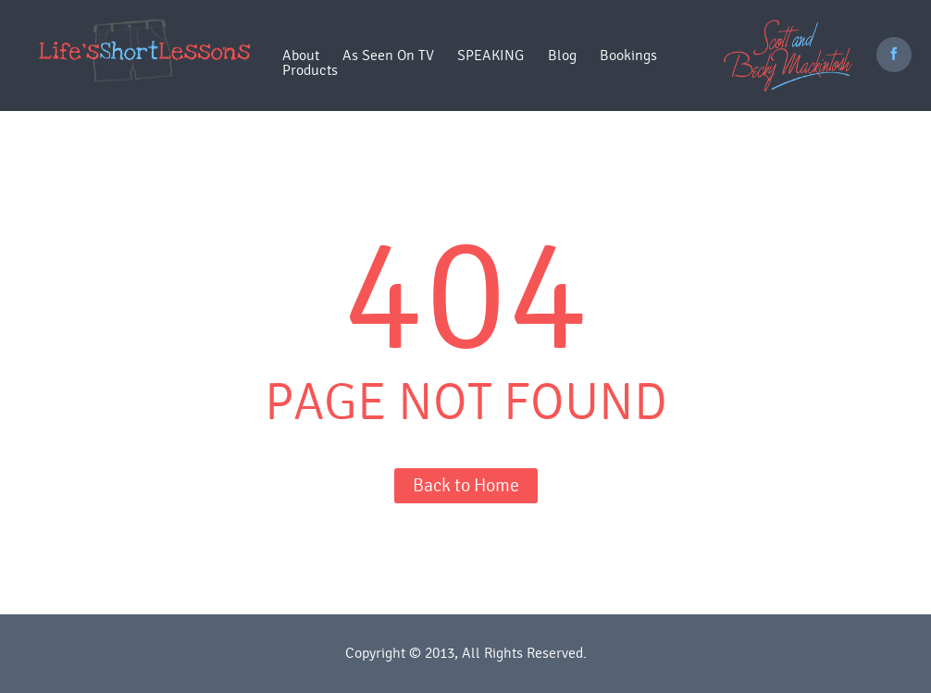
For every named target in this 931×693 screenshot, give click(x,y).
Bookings (628, 55)
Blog (562, 55)
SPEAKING (490, 55)
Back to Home (466, 485)
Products (310, 70)
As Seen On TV (388, 55)
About (300, 55)
